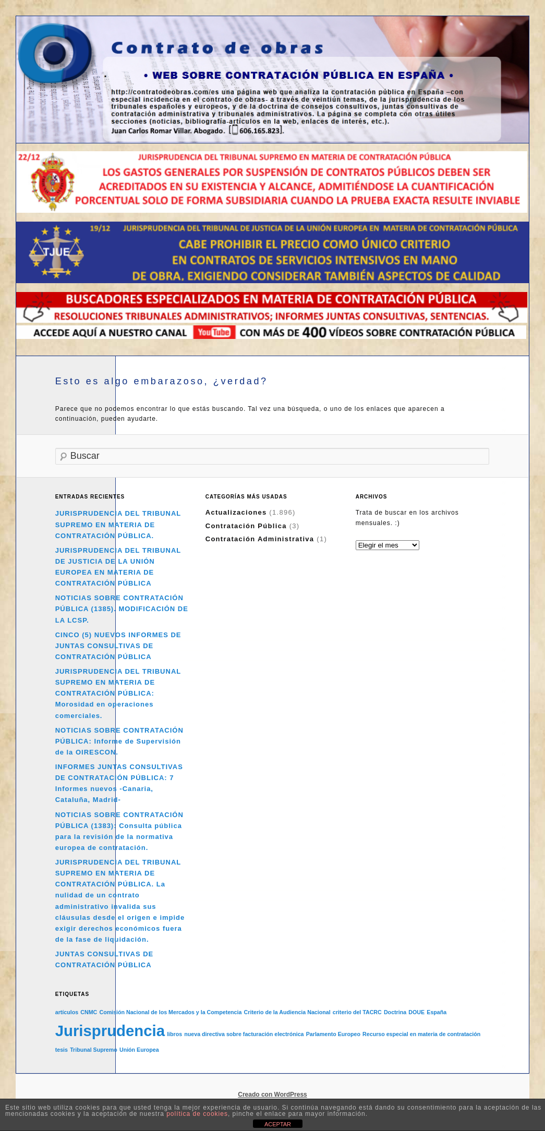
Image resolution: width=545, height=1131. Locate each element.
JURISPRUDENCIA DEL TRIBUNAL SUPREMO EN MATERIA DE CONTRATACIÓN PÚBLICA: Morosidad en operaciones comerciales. (118, 693)
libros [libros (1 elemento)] (174, 1034)
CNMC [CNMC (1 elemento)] (88, 1012)
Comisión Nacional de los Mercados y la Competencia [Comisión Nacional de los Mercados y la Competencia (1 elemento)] (170, 1012)
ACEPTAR (277, 1124)
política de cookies (197, 1113)
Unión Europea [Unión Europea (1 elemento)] (139, 1050)
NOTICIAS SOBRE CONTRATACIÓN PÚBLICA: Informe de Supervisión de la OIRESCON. (119, 741)
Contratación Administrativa (259, 539)
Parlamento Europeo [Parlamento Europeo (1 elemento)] (333, 1034)
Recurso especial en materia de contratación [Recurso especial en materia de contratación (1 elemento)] (421, 1034)
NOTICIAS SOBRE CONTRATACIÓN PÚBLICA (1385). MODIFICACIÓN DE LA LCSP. (121, 609)
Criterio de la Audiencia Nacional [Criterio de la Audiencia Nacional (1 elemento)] (287, 1012)
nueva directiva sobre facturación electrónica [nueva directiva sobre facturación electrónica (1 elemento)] (244, 1034)
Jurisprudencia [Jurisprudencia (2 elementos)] (110, 1030)
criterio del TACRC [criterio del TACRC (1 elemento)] (357, 1012)
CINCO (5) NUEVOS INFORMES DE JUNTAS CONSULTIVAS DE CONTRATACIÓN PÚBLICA (118, 646)
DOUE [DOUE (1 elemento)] (416, 1012)
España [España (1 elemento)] (436, 1012)
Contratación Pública (246, 526)
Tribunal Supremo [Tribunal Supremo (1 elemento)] (93, 1050)
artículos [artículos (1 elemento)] (66, 1012)
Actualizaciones (236, 512)
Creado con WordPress (272, 1094)
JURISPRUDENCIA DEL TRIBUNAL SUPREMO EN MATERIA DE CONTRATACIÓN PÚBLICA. (118, 524)
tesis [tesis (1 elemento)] (61, 1050)
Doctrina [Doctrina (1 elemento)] (395, 1012)
